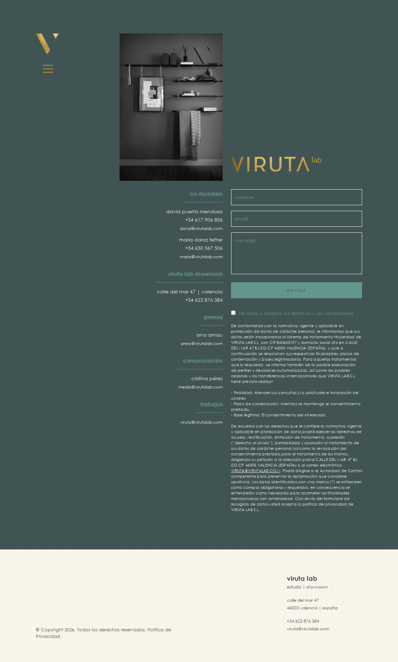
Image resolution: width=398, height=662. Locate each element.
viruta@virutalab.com (201, 422)
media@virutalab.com (200, 387)
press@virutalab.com (202, 343)
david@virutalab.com (201, 228)
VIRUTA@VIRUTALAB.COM (255, 470)
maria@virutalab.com (201, 256)
